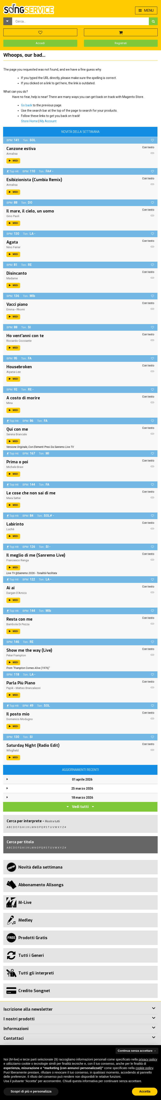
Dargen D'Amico (16, 593)
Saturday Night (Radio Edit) (33, 745)
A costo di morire (23, 398)
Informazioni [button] (16, 1028)
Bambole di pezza (17, 624)
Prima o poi (17, 462)
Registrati (121, 43)
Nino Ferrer (13, 247)
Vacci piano (17, 304)
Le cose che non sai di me (30, 493)
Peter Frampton (16, 655)
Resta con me (19, 619)
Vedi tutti (80, 806)
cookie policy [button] (144, 1068)
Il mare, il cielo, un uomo (30, 211)
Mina (9, 403)
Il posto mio (17, 714)
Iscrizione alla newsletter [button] (28, 1009)
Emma (10, 309)
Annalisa (11, 153)
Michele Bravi (14, 467)
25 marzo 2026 (82, 788)
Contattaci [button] (14, 1038)
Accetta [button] (144, 1091)
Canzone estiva (21, 148)
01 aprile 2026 (82, 779)
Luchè (10, 529)
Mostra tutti (52, 821)
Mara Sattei (13, 498)
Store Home (29, 121)
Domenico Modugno (19, 719)
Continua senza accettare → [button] (137, 1050)
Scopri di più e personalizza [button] (31, 1091)
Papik (10, 688)
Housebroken (19, 367)
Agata (12, 242)
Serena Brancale (16, 434)
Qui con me (17, 429)
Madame (12, 278)
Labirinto (15, 524)
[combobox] (80, 21)
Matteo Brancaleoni (28, 688)
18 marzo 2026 (82, 797)
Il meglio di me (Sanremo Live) (35, 555)
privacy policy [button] (148, 1059)
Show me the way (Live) (29, 650)
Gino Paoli (12, 216)
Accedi (40, 43)
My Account (48, 121)
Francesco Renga (17, 560)
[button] (7, 21)
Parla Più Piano (20, 683)
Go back (26, 105)
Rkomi (21, 309)
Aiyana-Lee (13, 372)
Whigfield (12, 750)
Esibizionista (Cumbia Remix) (34, 179)
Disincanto (16, 273)
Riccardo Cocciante (18, 340)
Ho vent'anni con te (25, 335)
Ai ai (10, 588)
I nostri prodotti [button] (19, 1019)
